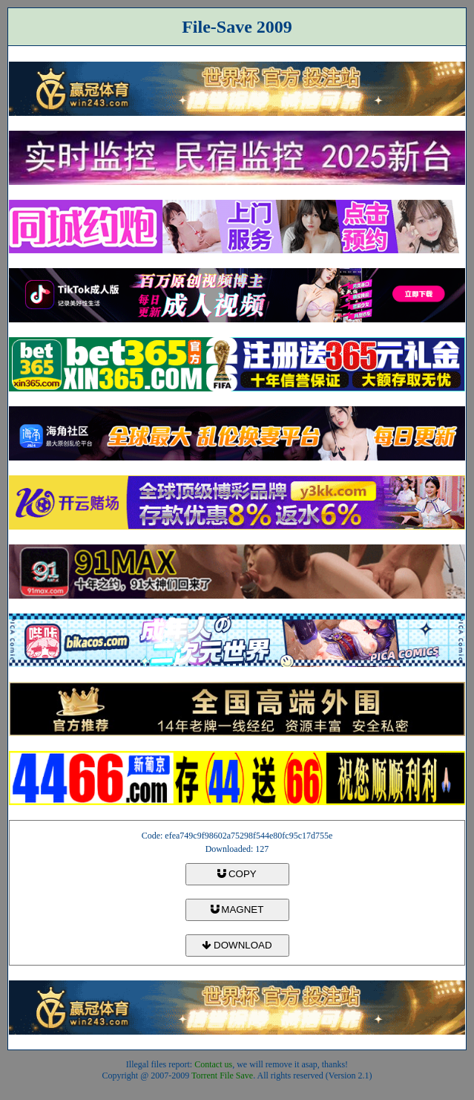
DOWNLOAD (236, 945)
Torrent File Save (222, 1075)
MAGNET (237, 909)
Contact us (213, 1064)
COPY (236, 873)
